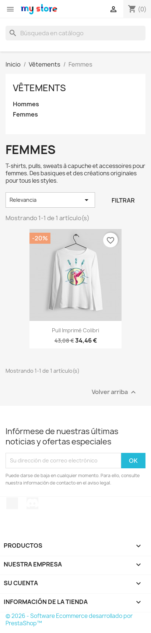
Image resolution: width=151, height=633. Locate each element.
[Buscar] (75, 33)
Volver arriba (115, 392)
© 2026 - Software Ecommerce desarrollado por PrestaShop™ (69, 619)
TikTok (12, 503)
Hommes (26, 104)
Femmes (25, 114)
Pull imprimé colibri (75, 330)
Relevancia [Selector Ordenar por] (50, 200)
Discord (32, 503)
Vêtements (39, 88)
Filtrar (123, 200)
